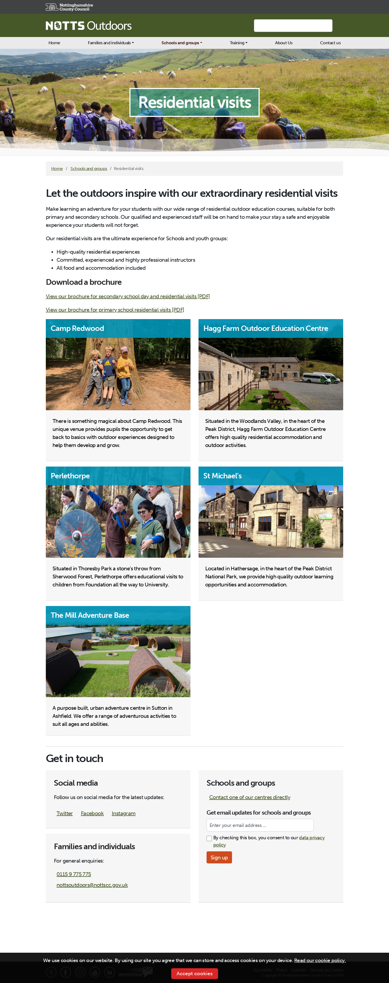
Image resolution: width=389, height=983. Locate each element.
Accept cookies (195, 973)
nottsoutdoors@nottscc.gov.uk (92, 885)
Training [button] (237, 42)
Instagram (124, 813)
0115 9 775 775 (74, 874)
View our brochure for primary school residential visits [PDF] (115, 309)
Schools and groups (88, 168)
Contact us (330, 42)
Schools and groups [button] (180, 42)
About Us (283, 42)
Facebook (92, 813)
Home (54, 42)
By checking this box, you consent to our (268, 841)
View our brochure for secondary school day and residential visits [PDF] (128, 296)
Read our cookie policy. (320, 960)
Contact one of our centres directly (249, 797)
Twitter (65, 813)
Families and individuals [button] (109, 42)
